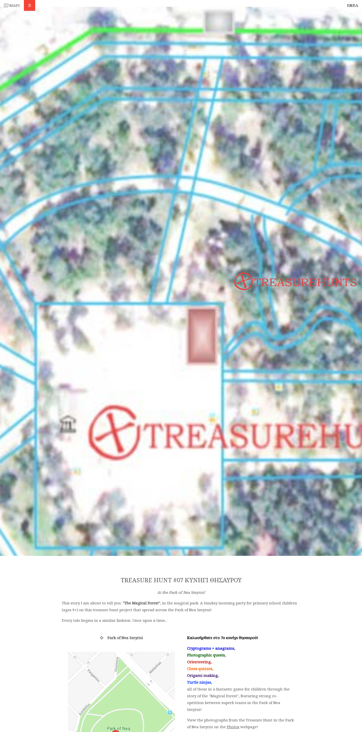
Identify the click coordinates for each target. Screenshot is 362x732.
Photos (233, 726)
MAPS (12, 5)
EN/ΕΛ (352, 5)
